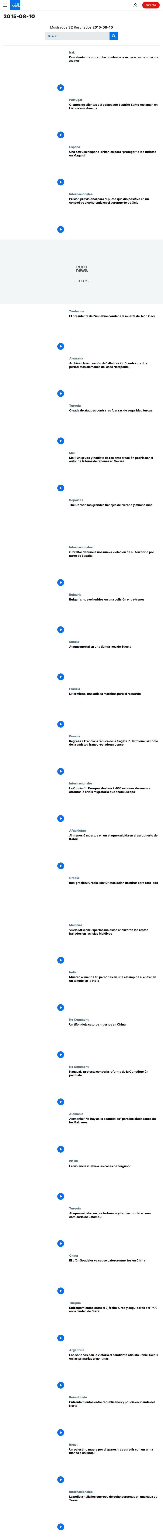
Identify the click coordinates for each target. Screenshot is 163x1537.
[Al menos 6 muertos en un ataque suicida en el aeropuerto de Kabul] (114, 852)
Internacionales (81, 194)
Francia (74, 688)
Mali (72, 452)
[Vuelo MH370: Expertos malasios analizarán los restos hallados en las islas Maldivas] (114, 946)
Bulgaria (75, 594)
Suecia (74, 641)
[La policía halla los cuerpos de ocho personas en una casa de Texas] (114, 1513)
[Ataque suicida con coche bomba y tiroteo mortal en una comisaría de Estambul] (114, 1230)
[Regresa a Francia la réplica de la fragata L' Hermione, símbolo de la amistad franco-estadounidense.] (114, 757)
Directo (151, 5)
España (74, 146)
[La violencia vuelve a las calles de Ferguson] (114, 1182)
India (72, 972)
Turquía (75, 405)
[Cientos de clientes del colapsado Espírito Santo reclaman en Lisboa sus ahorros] (114, 121)
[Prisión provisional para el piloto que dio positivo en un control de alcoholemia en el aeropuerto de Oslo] (114, 215)
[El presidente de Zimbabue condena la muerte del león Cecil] (114, 332)
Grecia (74, 877)
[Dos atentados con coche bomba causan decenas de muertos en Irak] (114, 74)
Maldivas (75, 925)
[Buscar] (81, 36)
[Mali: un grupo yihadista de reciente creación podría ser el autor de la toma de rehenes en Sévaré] (114, 474)
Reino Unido (78, 1397)
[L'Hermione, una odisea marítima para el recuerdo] (114, 710)
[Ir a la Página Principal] (15, 5)
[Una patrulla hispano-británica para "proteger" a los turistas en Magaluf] (114, 168)
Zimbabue (76, 311)
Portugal (75, 99)
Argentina (76, 1350)
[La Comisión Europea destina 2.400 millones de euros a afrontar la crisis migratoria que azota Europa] (114, 805)
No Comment (79, 1019)
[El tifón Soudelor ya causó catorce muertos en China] (114, 1277)
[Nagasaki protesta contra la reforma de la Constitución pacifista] (114, 1088)
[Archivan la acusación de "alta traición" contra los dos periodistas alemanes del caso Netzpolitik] (114, 380)
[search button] (114, 36)
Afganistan (77, 830)
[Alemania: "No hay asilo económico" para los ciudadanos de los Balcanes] (114, 1135)
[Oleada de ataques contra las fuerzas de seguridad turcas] (114, 427)
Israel (73, 1444)
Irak (72, 52)
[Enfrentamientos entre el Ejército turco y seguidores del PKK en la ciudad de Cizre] (114, 1324)
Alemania (76, 358)
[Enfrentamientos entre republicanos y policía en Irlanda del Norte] (114, 1418)
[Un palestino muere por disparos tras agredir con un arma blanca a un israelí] (114, 1466)
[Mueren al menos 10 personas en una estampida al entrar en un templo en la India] (114, 993)
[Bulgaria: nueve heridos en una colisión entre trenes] (114, 616)
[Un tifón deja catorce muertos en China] (114, 1041)
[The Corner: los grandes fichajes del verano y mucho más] (114, 521)
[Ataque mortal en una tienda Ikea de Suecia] (114, 663)
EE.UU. (74, 1161)
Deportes (76, 500)
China (73, 1255)
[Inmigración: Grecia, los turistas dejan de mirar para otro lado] (114, 899)
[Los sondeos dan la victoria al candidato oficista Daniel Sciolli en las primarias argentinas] (114, 1371)
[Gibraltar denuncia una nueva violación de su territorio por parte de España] (114, 568)
